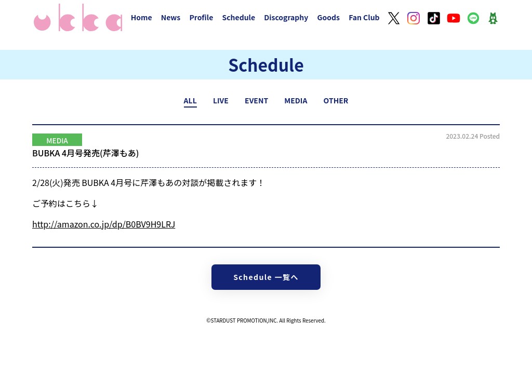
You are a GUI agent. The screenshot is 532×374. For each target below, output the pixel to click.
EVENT (256, 100)
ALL (190, 100)
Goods (328, 17)
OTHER (336, 100)
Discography (286, 17)
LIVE (221, 100)
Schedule (238, 17)
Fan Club (364, 17)
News (171, 17)
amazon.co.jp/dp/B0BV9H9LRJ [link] (103, 224)
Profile (201, 17)
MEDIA (295, 100)
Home (141, 17)
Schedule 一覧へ (266, 277)
